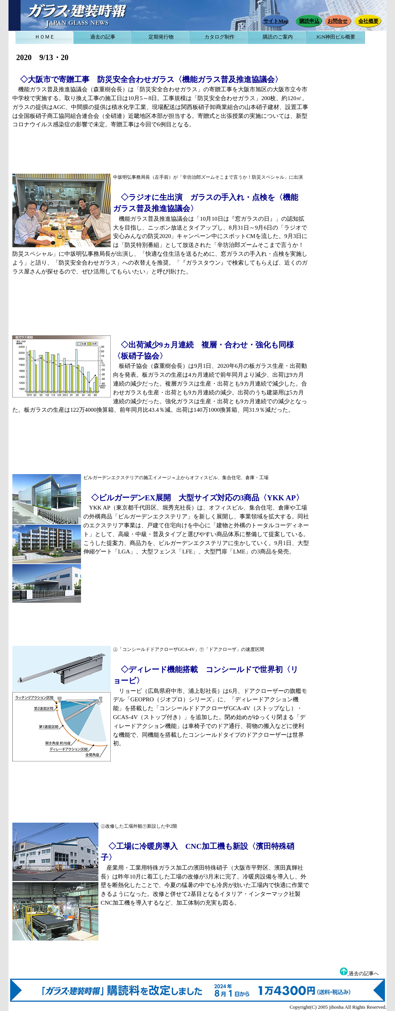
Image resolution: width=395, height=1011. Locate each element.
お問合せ (337, 21)
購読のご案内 (278, 37)
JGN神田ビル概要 (336, 37)
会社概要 (368, 21)
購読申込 (309, 21)
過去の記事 (102, 37)
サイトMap (276, 21)
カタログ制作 (219, 37)
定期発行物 (161, 37)
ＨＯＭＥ (45, 37)
